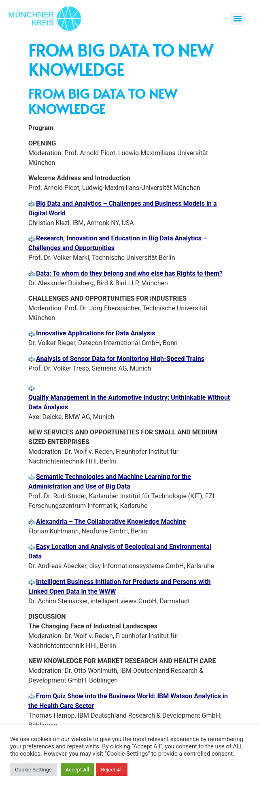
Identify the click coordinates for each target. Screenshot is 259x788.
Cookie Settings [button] (33, 770)
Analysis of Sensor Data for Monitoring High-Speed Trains (120, 358)
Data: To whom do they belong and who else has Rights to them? (129, 273)
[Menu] (237, 19)
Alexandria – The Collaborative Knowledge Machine (111, 521)
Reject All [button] (112, 770)
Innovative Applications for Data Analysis (95, 333)
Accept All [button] (77, 770)
